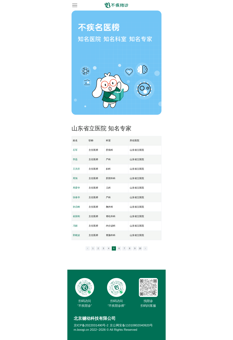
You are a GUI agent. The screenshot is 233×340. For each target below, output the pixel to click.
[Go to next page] (145, 248)
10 (140, 248)
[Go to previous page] (88, 248)
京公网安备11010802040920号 (131, 325)
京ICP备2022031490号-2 (91, 325)
